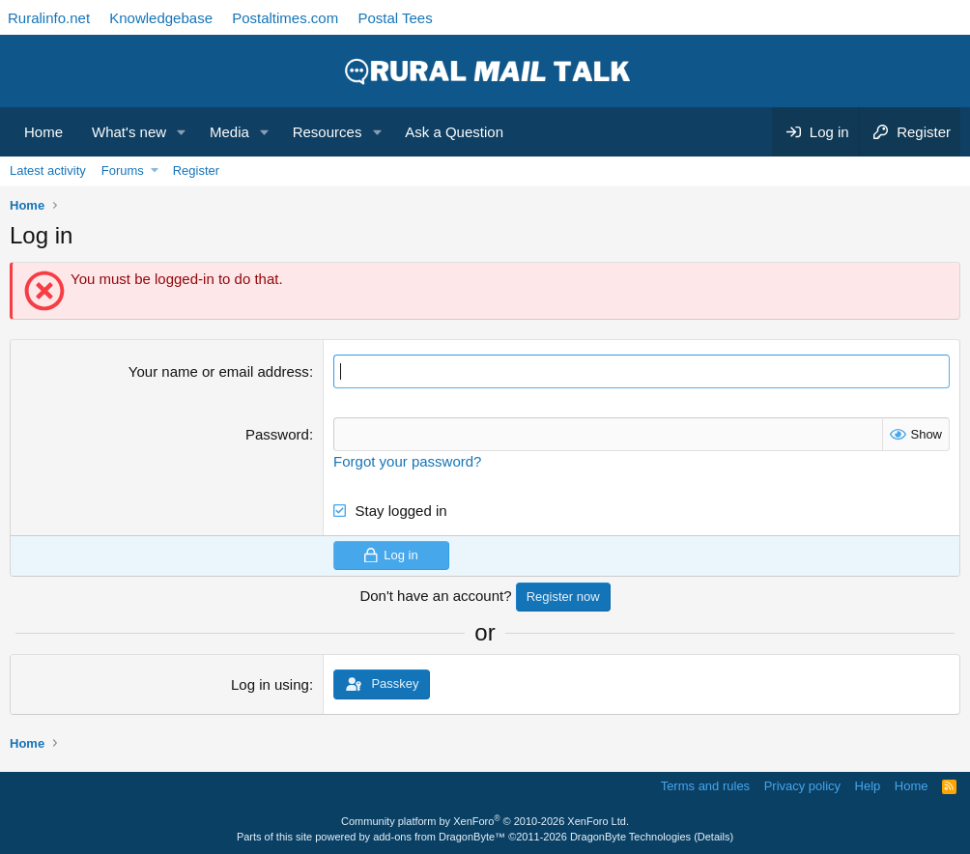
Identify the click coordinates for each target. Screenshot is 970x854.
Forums (122, 170)
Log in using (270, 684)
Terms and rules (705, 786)
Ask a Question (454, 132)
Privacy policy (802, 786)
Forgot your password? (407, 461)
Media (229, 132)
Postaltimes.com (285, 18)
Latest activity (48, 170)
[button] (181, 132)
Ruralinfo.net (49, 18)
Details (714, 836)
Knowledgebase (161, 18)
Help (868, 786)
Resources (327, 132)
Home (43, 132)
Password (277, 434)
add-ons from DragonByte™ (439, 836)
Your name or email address (218, 371)
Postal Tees (394, 18)
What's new (129, 132)
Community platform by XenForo (485, 821)
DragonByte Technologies (630, 836)
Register (196, 170)
